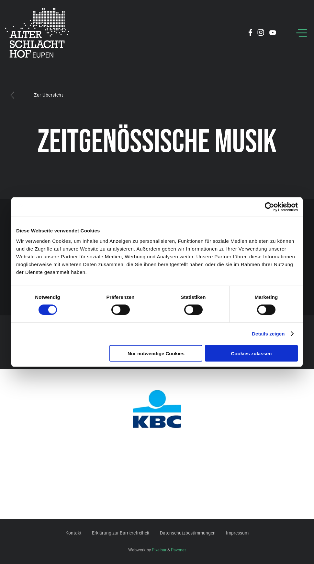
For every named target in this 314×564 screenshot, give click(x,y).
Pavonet (178, 550)
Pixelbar (159, 550)
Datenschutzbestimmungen (188, 533)
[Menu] (301, 33)
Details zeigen (268, 333)
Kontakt (73, 533)
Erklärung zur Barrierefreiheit (121, 533)
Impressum (237, 533)
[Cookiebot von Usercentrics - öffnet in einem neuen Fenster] (269, 207)
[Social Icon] (250, 33)
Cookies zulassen (251, 353)
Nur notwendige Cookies (156, 353)
